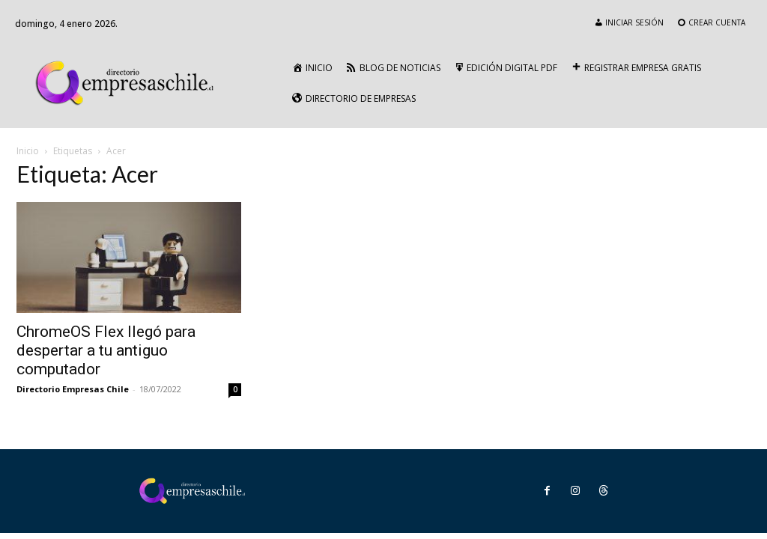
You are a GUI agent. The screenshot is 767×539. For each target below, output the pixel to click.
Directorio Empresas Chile (72, 389)
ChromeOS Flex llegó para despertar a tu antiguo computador (105, 350)
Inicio (27, 150)
